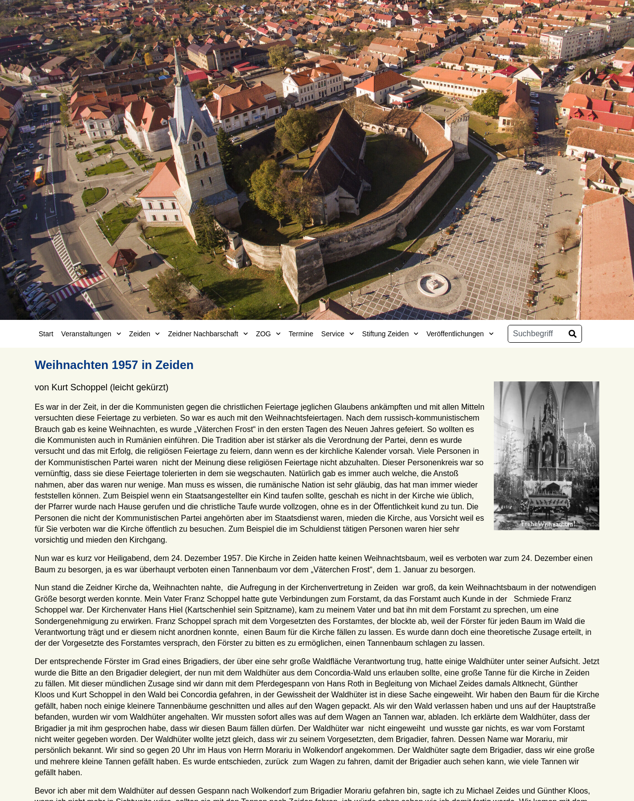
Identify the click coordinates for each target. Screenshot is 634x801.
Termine (301, 334)
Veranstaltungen (91, 333)
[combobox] (536, 333)
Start (46, 334)
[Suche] (572, 333)
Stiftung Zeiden (390, 333)
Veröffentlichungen (460, 333)
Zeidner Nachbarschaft (208, 333)
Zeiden (144, 333)
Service (337, 333)
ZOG (268, 333)
